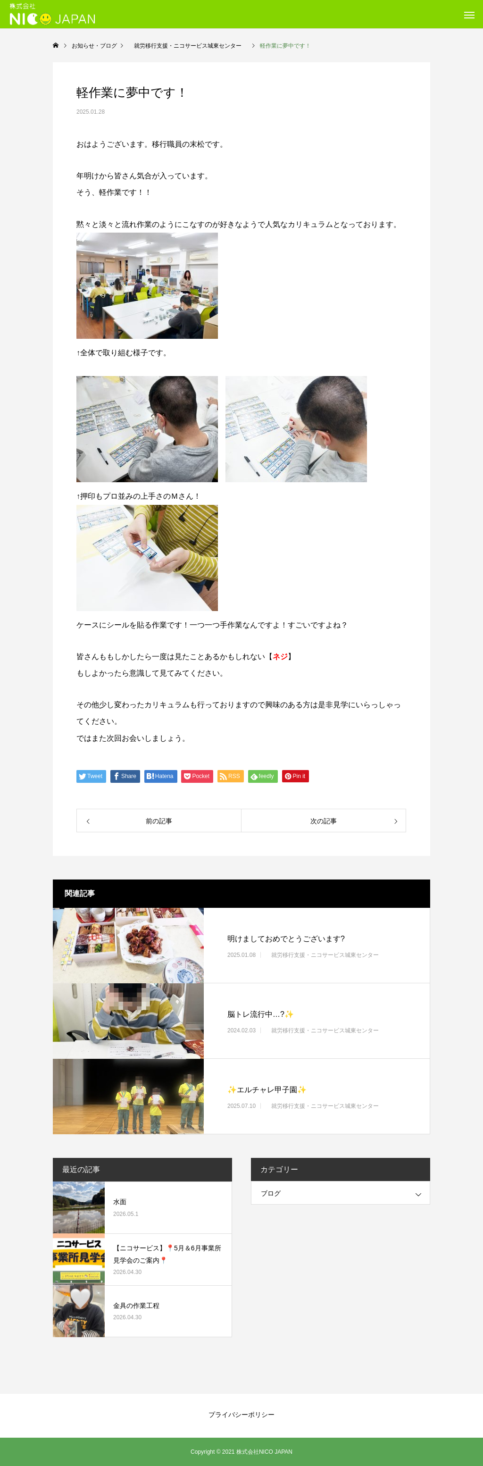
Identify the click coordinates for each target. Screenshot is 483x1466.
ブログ (271, 1193)
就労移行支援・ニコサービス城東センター (325, 955)
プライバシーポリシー (241, 1414)
